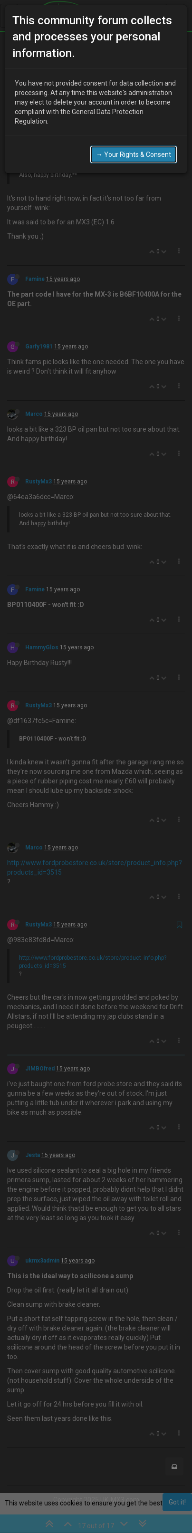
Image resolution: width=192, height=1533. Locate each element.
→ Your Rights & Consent (133, 151)
